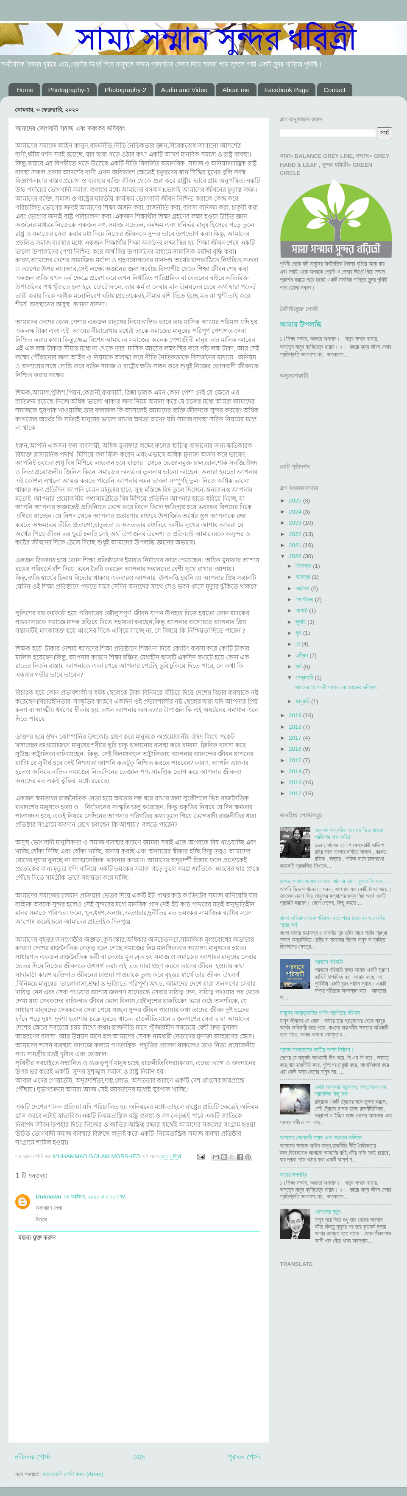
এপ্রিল (302, 655)
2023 (296, 522)
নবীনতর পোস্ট (32, 1456)
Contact (334, 89)
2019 (296, 715)
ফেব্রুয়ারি (305, 677)
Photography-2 (125, 89)
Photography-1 (69, 89)
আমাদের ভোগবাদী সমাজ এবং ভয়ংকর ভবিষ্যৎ (335, 687)
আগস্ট (302, 610)
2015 (296, 760)
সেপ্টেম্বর (305, 599)
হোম (139, 1456)
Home (25, 89)
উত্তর (41, 1219)
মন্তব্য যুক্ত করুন (37, 1238)
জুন (299, 633)
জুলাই (301, 622)
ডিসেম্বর (304, 566)
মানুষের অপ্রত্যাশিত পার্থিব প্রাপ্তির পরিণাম (320, 1013)
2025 (296, 500)
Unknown (48, 1196)
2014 (296, 771)
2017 (296, 738)
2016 (296, 749)
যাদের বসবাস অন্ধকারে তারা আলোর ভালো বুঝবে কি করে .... (335, 881)
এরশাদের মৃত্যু (327, 1212)
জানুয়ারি (303, 701)
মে (298, 644)
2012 (296, 793)
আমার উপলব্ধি (300, 324)
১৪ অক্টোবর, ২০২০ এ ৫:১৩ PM (95, 1196)
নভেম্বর (303, 577)
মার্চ (299, 666)
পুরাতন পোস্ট (244, 1456)
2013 (296, 782)
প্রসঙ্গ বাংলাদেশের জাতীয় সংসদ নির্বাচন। (317, 1050)
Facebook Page (286, 89)
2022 (296, 534)
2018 (296, 727)
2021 (296, 545)
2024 (296, 511)
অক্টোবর (303, 588)
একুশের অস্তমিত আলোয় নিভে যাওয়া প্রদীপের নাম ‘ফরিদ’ (349, 833)
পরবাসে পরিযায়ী (329, 962)
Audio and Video (184, 89)
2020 (296, 556)
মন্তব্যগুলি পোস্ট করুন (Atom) (72, 1474)
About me (235, 89)
